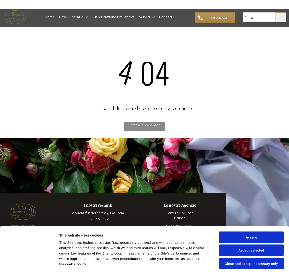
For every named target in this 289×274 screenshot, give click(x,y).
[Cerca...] (259, 17)
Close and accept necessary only (251, 231)
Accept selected (251, 217)
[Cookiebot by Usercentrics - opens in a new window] (29, 265)
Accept (251, 204)
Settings (229, 265)
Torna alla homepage (145, 125)
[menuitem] (49, 17)
